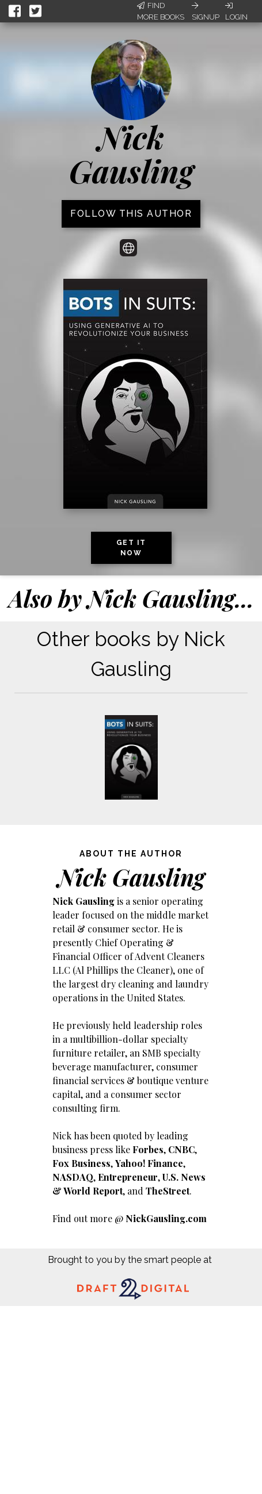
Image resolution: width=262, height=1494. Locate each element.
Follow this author (131, 213)
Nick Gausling (131, 153)
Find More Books (160, 11)
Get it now (131, 548)
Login (236, 11)
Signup (205, 11)
